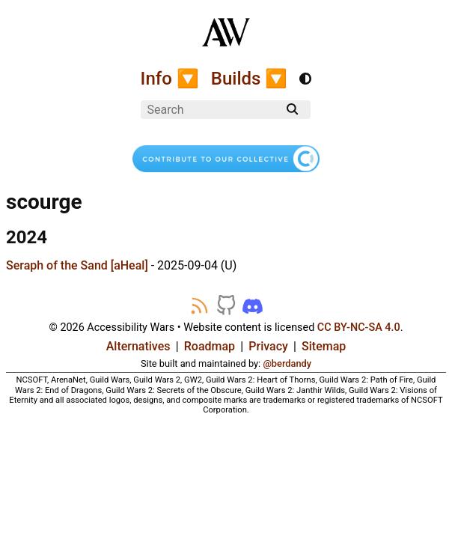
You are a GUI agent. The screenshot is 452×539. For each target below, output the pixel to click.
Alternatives (138, 346)
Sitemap (324, 346)
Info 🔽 (170, 78)
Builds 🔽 (249, 78)
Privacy (268, 346)
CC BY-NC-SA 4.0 (358, 327)
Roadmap (209, 346)
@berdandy (287, 363)
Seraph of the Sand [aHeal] (77, 265)
